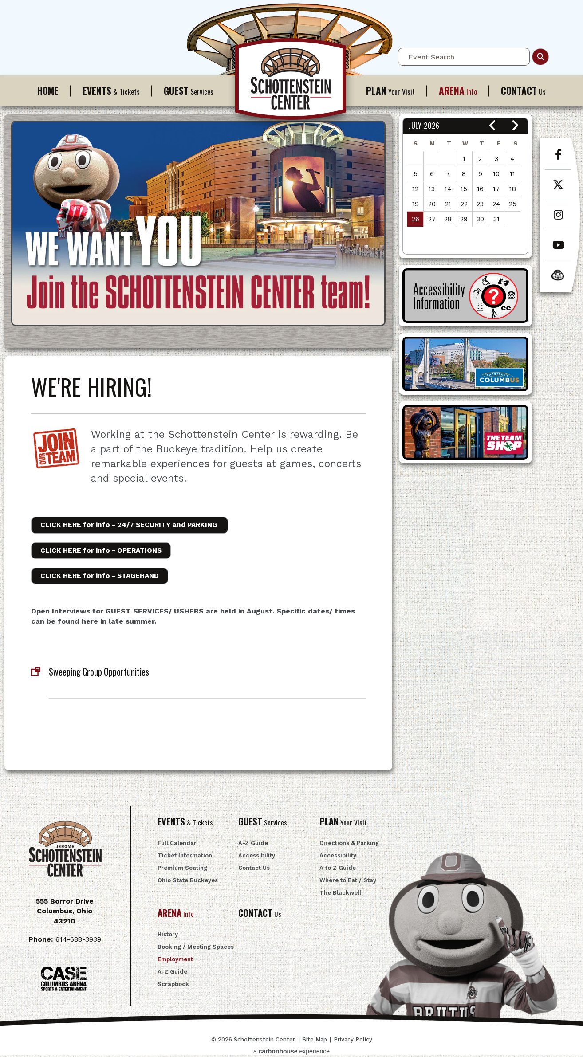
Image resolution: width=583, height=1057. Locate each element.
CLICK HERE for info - (134, 525)
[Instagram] (558, 219)
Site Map (315, 1041)
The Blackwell (340, 895)
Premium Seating (182, 870)
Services (188, 91)
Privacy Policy (353, 1041)
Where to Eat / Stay (347, 882)
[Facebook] (558, 159)
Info (458, 91)
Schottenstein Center (291, 83)
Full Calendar (177, 845)
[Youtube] (558, 249)
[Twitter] (558, 189)
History (168, 937)
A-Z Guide (253, 845)
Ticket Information (185, 857)
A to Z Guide (337, 870)
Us (523, 91)
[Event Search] (464, 57)
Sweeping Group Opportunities (101, 673)
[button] (493, 126)
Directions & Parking (349, 845)
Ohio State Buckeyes (188, 882)
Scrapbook (173, 986)
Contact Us (254, 870)
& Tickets (111, 91)
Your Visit (390, 91)
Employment (175, 962)
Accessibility (256, 857)
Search (540, 56)
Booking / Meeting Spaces (196, 949)
